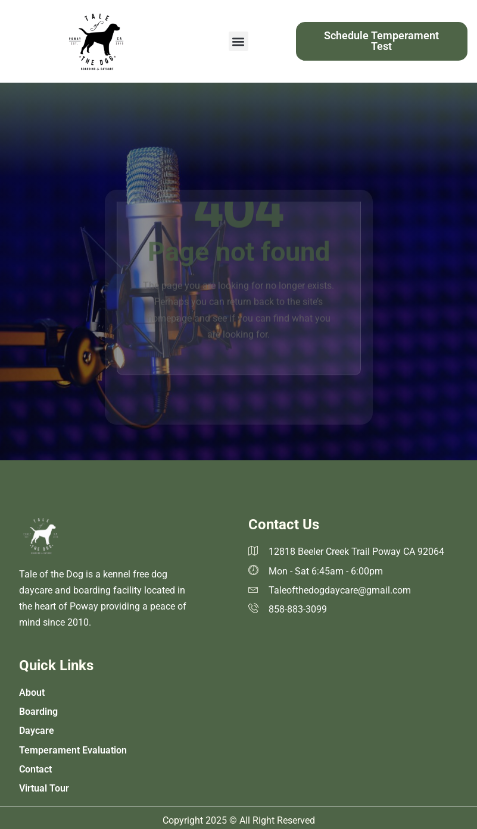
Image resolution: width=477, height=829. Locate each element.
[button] (238, 41)
